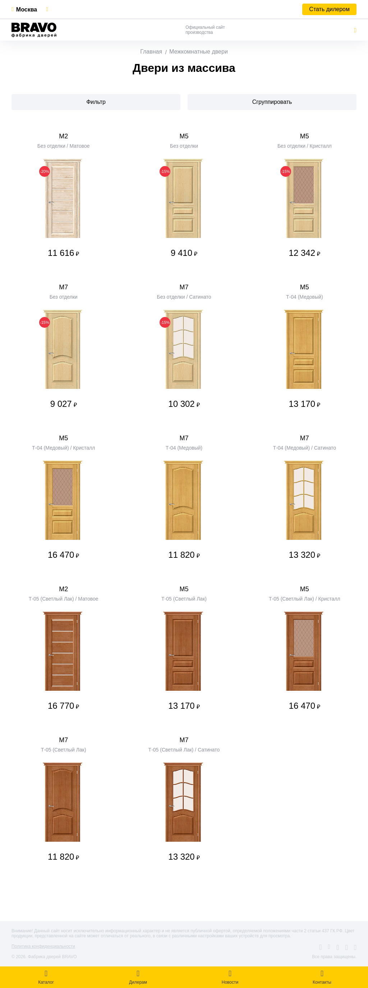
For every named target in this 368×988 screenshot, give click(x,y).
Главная (151, 52)
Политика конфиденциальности (43, 946)
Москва (26, 9)
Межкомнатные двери (198, 52)
